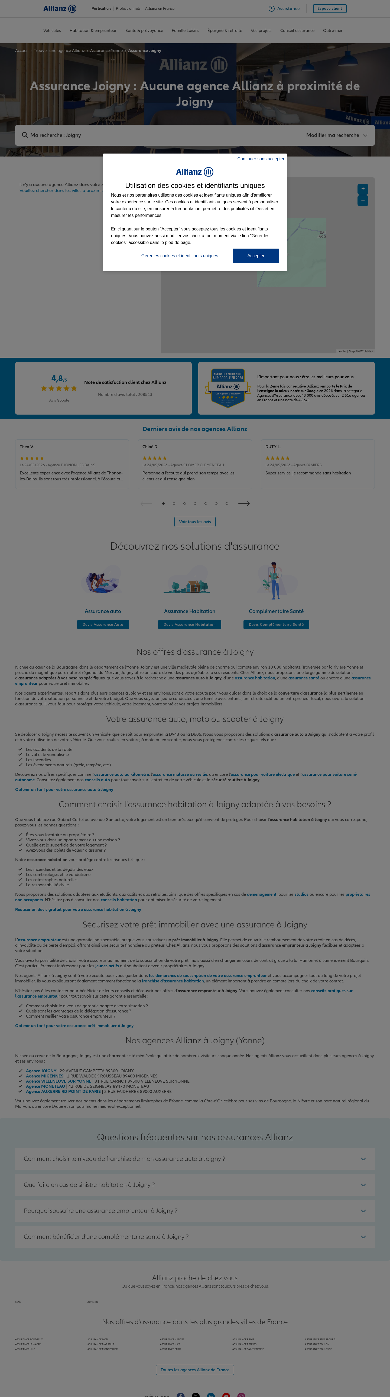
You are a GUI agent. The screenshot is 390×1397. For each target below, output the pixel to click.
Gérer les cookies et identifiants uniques (179, 255)
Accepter (255, 255)
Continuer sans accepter (261, 159)
